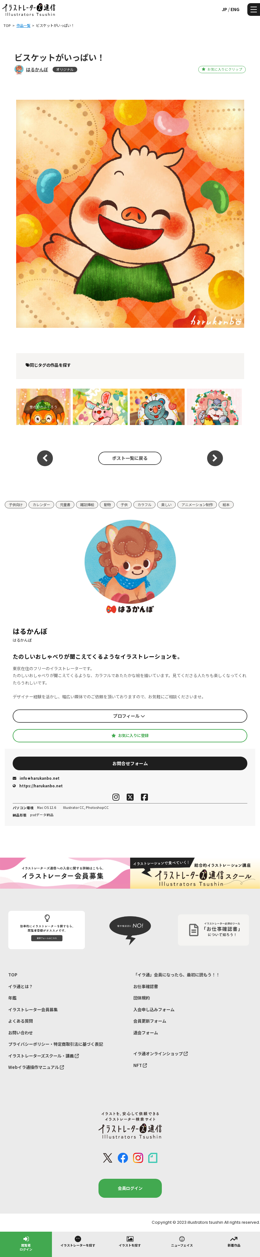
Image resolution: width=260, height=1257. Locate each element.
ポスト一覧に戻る (130, 458)
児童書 (65, 504)
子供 (124, 504)
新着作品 (234, 1241)
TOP (12, 975)
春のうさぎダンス (100, 406)
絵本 (226, 504)
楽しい (166, 504)
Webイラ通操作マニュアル (36, 1067)
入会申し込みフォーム (153, 1009)
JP (224, 9)
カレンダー (41, 504)
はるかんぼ (37, 69)
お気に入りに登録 (129, 735)
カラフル (144, 504)
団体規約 (141, 998)
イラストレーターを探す (77, 1241)
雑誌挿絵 (87, 504)
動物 (107, 504)
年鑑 (12, 998)
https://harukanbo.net (38, 785)
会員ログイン (130, 1188)
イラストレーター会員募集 (33, 1009)
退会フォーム (145, 1033)
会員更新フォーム (149, 1021)
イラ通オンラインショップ (160, 1054)
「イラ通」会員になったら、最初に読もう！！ (176, 975)
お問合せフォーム (130, 763)
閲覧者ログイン (26, 1243)
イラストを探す (130, 1241)
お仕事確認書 (145, 986)
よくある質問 (20, 1021)
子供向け (16, 504)
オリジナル (64, 69)
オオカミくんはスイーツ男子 (214, 406)
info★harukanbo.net (36, 778)
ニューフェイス (182, 1241)
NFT (140, 1065)
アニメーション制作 (197, 504)
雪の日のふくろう (43, 406)
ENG (235, 9)
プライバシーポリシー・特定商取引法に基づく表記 (55, 1044)
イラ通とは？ (20, 986)
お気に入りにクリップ (222, 69)
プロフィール (129, 716)
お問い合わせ (20, 1033)
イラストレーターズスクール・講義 (43, 1056)
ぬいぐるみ (157, 406)
